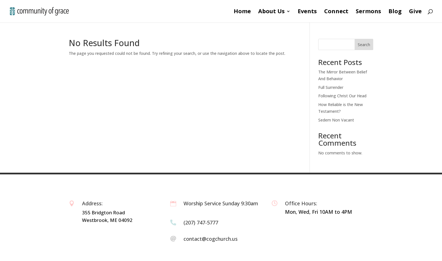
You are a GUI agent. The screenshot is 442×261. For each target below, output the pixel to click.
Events (307, 12)
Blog (395, 12)
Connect (336, 12)
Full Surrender (330, 87)
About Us (271, 12)
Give (415, 12)
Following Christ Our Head (342, 95)
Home (242, 12)
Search (364, 44)
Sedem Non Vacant (336, 120)
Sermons (368, 12)
